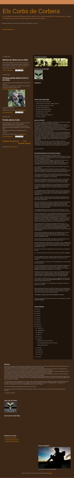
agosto (39, 332)
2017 (37, 315)
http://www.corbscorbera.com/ (10, 89)
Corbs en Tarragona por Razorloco (44, 114)
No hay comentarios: (8, 70)
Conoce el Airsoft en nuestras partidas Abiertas (47, 103)
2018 (37, 313)
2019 (37, 311)
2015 (37, 319)
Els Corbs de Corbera (31, 11)
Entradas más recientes (11, 141)
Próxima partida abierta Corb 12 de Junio (47, 343)
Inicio (24, 141)
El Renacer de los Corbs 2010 (43, 111)
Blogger (50, 473)
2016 (37, 317)
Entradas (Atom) (14, 146)
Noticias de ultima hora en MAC (15, 60)
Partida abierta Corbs (11, 120)
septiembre (40, 330)
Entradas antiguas (24, 143)
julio (39, 334)
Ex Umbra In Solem (40, 116)
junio (39, 336)
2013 (37, 322)
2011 (37, 326)
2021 (37, 309)
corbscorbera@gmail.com (8, 29)
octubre (40, 328)
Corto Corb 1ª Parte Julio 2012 (43, 101)
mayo (39, 339)
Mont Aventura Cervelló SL (12, 441)
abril (39, 347)
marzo (39, 350)
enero (39, 354)
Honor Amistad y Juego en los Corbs (45, 105)
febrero (39, 352)
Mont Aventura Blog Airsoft (12, 439)
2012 (37, 324)
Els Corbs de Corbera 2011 (42, 107)
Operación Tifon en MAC (42, 113)
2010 (37, 356)
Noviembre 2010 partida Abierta (43, 109)
